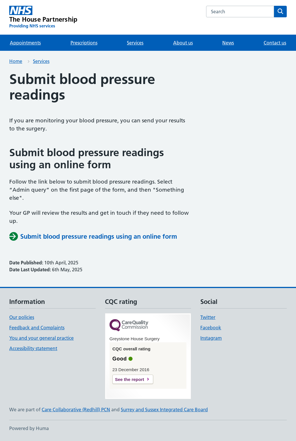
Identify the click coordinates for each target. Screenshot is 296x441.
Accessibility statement (33, 348)
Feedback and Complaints (36, 327)
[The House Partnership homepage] (43, 17)
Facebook (210, 327)
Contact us (275, 43)
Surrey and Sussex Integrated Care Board (164, 409)
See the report (129, 379)
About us (183, 43)
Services (135, 43)
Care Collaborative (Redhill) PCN (76, 409)
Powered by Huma (29, 428)
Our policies (21, 317)
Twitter (207, 317)
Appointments (25, 43)
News (228, 43)
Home (15, 61)
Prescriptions (84, 43)
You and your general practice (41, 338)
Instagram (211, 338)
